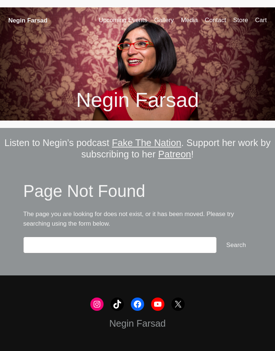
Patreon (174, 154)
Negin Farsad (27, 20)
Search (236, 245)
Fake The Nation (146, 143)
